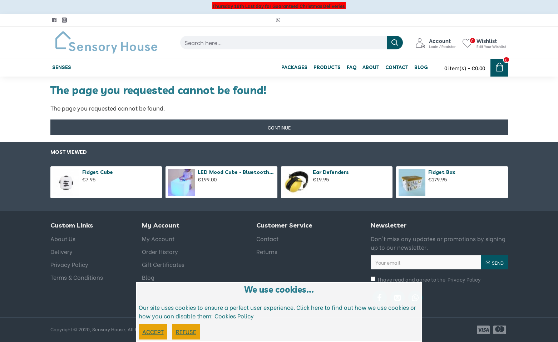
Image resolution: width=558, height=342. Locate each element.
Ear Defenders (331, 172)
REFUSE (186, 331)
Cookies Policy (234, 316)
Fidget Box (441, 172)
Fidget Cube (97, 172)
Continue (279, 127)
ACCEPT (153, 331)
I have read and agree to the (426, 279)
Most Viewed (68, 152)
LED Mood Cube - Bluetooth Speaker (236, 172)
